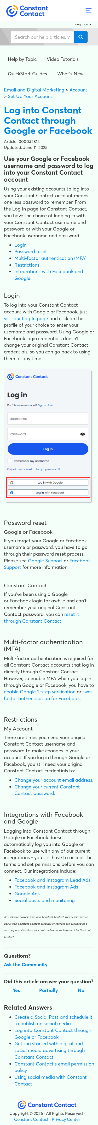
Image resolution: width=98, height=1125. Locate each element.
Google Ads (27, 894)
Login (20, 245)
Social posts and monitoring (44, 900)
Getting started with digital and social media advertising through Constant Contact (49, 1050)
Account (78, 90)
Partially (48, 990)
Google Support (45, 561)
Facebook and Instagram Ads (46, 887)
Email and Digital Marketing (34, 90)
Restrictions (26, 265)
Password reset (30, 251)
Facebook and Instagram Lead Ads (52, 880)
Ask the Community (26, 965)
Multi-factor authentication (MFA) (50, 258)
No (81, 990)
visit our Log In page (26, 318)
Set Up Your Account (30, 96)
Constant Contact (31, 1119)
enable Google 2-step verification (40, 692)
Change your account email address (53, 780)
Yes (16, 990)
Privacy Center (66, 1119)
